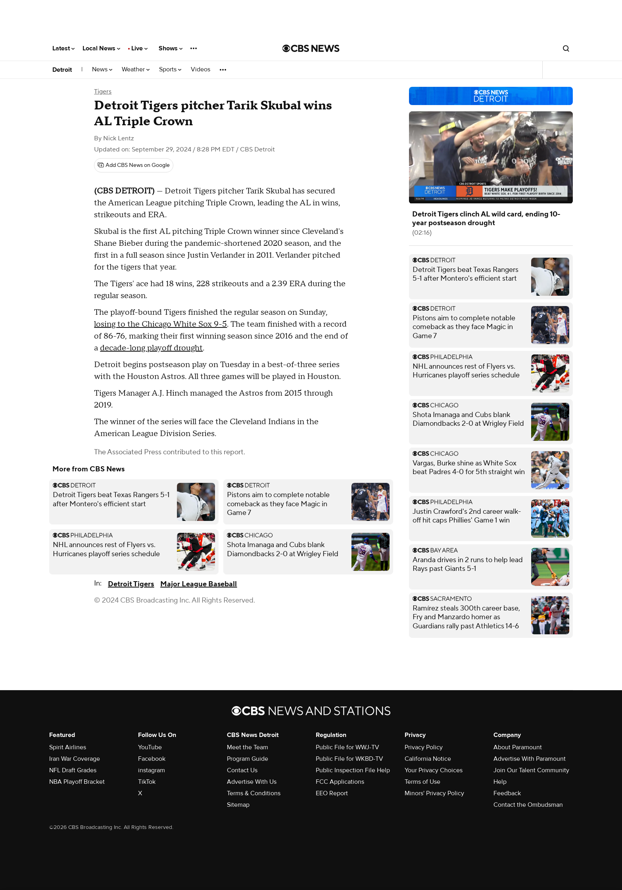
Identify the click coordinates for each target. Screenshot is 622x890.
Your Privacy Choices (434, 770)
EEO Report (332, 793)
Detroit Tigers (131, 584)
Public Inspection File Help (353, 770)
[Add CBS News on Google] (133, 165)
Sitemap (238, 805)
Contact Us (242, 770)
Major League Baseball (198, 584)
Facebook (151, 759)
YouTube (150, 747)
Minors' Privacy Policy (434, 793)
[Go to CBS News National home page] (311, 48)
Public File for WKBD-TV (349, 759)
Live (139, 48)
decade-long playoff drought (151, 348)
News (102, 69)
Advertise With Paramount (529, 759)
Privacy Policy (424, 747)
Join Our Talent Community (531, 770)
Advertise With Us (251, 782)
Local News (101, 48)
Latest (63, 48)
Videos (200, 69)
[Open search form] (566, 48)
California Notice (428, 759)
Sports (170, 69)
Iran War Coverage (74, 759)
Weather (136, 69)
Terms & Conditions (253, 793)
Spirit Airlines (67, 747)
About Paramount (517, 747)
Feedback (507, 793)
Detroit (62, 70)
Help (500, 782)
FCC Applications (340, 782)
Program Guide (247, 759)
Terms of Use (422, 782)
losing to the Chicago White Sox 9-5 (160, 324)
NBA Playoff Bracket (77, 782)
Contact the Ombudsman (528, 805)
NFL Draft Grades (72, 770)
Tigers (102, 91)
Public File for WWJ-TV (347, 747)
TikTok (147, 782)
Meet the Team (247, 747)
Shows (170, 48)
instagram (151, 770)
